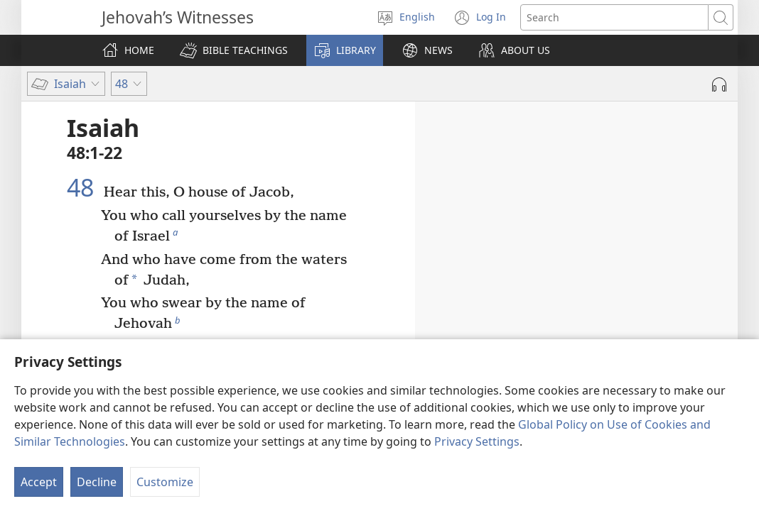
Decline (97, 482)
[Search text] (614, 17)
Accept (39, 482)
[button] (234, 50)
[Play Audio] (719, 84)
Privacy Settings (477, 441)
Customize (164, 482)
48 (83, 187)
